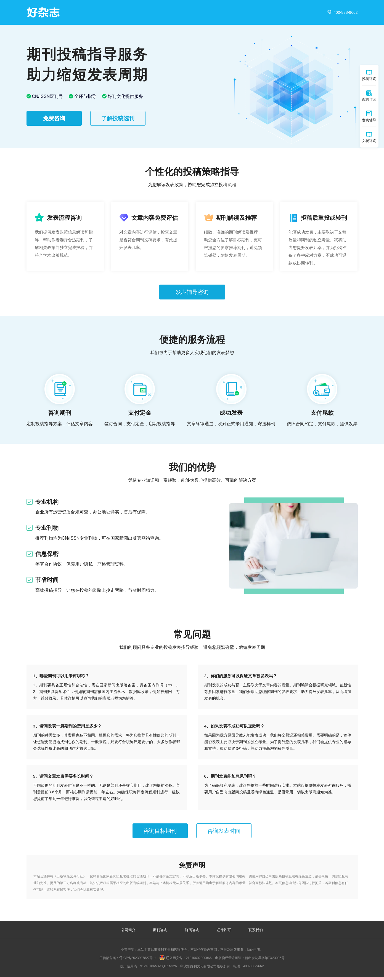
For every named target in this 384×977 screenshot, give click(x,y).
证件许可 (224, 930)
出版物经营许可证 (70, 876)
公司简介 (128, 930)
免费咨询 (54, 118)
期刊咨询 (160, 930)
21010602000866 (198, 958)
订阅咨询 (192, 930)
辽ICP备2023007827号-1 (137, 958)
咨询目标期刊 (160, 831)
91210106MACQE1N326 (158, 966)
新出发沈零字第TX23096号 (265, 958)
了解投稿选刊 (117, 118)
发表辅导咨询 (192, 292)
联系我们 (255, 930)
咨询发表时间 (223, 831)
